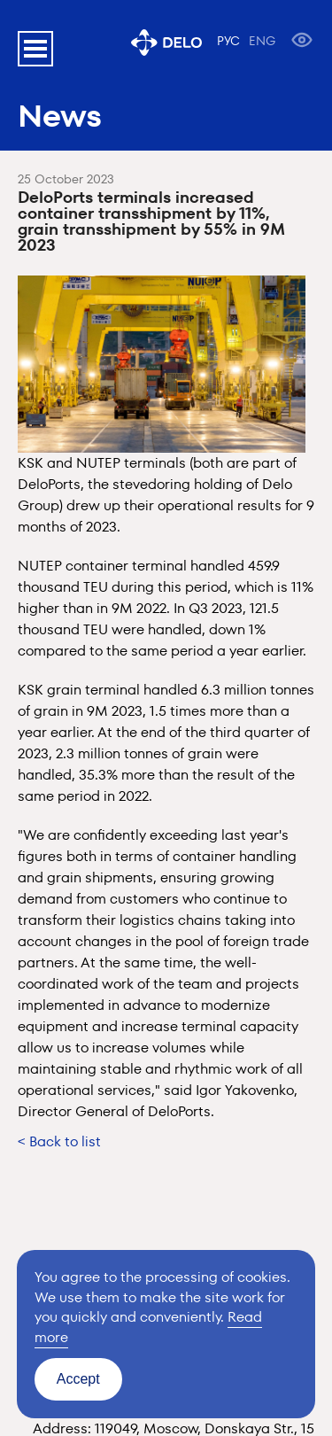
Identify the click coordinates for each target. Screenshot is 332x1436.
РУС (228, 41)
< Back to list (59, 1141)
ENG (262, 41)
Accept (78, 1378)
